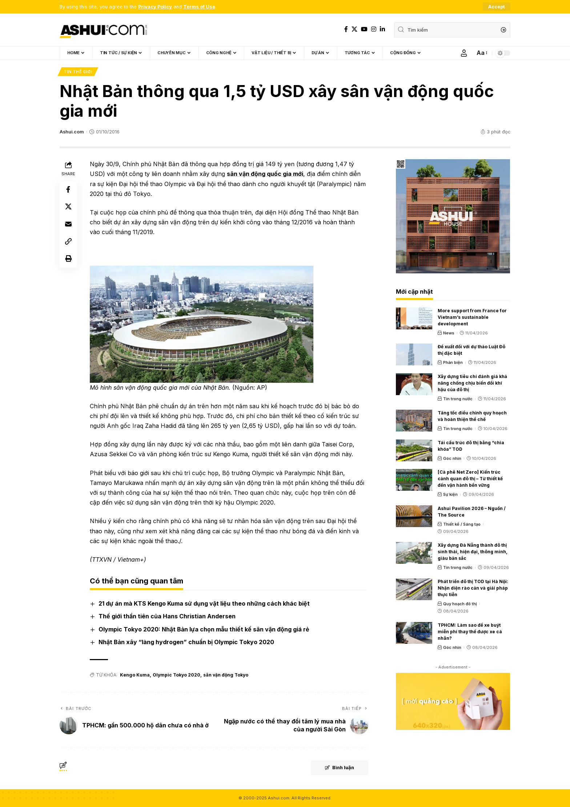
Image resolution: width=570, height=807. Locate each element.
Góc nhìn (452, 458)
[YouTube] (364, 29)
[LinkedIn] (382, 29)
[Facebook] (346, 29)
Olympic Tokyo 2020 (176, 675)
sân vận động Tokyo (225, 675)
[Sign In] (463, 53)
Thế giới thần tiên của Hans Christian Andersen (167, 616)
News (448, 333)
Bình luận (338, 768)
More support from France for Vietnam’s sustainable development (472, 317)
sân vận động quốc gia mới (265, 174)
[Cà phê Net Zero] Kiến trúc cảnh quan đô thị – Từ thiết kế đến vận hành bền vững (470, 478)
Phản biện (453, 362)
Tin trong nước (458, 398)
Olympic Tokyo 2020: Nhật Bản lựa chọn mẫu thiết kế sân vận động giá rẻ (204, 629)
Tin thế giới (78, 71)
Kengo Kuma (134, 675)
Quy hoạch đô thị (460, 603)
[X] (354, 29)
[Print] (68, 259)
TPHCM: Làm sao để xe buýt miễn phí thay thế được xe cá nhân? (470, 631)
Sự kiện (450, 494)
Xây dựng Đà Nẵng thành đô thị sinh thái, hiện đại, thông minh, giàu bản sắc (472, 552)
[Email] (68, 224)
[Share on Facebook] (68, 189)
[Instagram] (373, 29)
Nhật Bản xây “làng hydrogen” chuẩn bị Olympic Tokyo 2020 (186, 642)
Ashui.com (72, 131)
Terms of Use (199, 6)
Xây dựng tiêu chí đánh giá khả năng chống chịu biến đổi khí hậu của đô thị (472, 383)
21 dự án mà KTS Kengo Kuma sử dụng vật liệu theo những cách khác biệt (204, 603)
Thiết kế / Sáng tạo (462, 524)
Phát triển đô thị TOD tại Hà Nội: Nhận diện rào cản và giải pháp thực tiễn (473, 588)
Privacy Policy (155, 6)
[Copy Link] (68, 242)
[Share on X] (68, 207)
